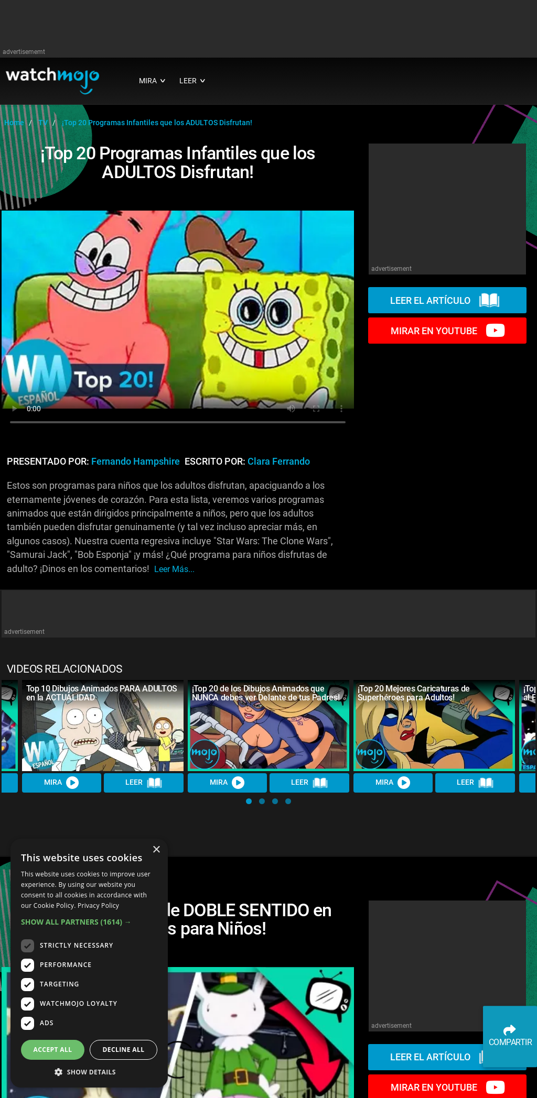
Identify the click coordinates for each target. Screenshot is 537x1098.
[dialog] (89, 963)
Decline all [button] (124, 1049)
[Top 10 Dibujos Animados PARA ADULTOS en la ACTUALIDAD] (103, 725)
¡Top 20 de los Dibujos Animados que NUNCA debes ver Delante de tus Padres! (266, 693)
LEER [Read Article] (143, 783)
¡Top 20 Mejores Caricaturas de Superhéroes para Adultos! (414, 693)
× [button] (156, 850)
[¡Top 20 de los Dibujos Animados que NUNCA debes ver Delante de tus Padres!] (268, 725)
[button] (248, 801)
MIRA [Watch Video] (62, 782)
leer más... (174, 569)
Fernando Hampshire (135, 461)
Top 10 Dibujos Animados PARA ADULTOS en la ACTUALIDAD (101, 693)
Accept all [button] (53, 1049)
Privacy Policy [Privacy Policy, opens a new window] (98, 905)
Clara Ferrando (279, 461)
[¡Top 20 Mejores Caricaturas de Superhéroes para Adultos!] (434, 725)
